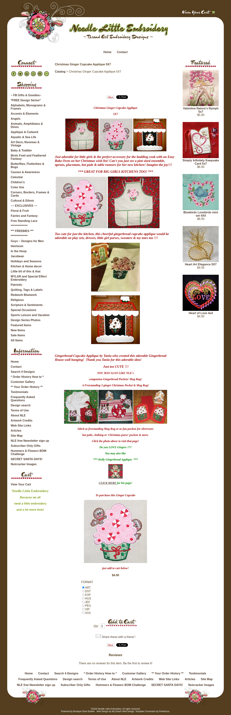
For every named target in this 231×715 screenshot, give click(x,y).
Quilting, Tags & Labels (27, 289)
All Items (17, 340)
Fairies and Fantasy (24, 215)
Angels (15, 118)
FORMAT (87, 582)
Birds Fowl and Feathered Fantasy (28, 157)
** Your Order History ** (27, 386)
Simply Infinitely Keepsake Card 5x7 (201, 162)
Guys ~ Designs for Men (27, 241)
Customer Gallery (23, 381)
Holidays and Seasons (26, 261)
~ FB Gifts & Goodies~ (26, 95)
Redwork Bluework (24, 294)
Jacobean (17, 256)
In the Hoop (19, 251)
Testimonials (19, 392)
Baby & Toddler (21, 150)
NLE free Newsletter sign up (30, 440)
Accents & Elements (25, 113)
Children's (18, 182)
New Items (18, 330)
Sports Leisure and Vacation (30, 315)
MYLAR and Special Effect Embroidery (29, 278)
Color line (17, 187)
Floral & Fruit (20, 210)
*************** (19, 225)
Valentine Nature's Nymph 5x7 (201, 110)
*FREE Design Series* (26, 100)
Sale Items (18, 335)
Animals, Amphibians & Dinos (27, 125)
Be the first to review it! (137, 663)
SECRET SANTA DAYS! (26, 459)
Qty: (96, 626)
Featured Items (21, 325)
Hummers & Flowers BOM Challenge (28, 452)
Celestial (17, 177)
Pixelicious (164, 711)
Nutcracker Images (24, 464)
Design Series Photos (26, 320)
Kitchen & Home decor (26, 266)
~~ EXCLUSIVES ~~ (24, 205)
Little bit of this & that (25, 271)
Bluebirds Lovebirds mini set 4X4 (200, 214)
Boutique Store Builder (84, 711)
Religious (17, 299)
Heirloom (17, 246)
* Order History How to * (27, 376)
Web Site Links (21, 425)
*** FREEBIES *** (22, 230)
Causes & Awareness (25, 172)
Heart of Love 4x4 (201, 313)
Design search (20, 405)
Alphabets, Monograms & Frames (28, 107)
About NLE (18, 415)
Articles (16, 430)
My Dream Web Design (123, 711)
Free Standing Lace (24, 220)
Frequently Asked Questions (23, 398)
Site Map (17, 435)
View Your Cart (196, 13)
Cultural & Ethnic (22, 200)
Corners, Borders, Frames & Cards (30, 194)
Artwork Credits (21, 420)
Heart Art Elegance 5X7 (201, 264)
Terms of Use (20, 410)
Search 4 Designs (23, 371)
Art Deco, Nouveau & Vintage (25, 144)
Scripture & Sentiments (27, 305)
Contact (122, 52)
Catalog (60, 71)
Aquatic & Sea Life (23, 137)
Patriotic (16, 284)
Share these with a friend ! (118, 636)
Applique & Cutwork (24, 132)
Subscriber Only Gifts (25, 445)
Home (107, 52)
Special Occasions (23, 310)
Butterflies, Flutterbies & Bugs (27, 165)
